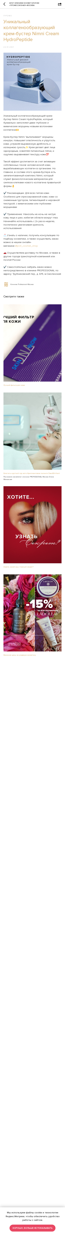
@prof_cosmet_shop (26, 245)
